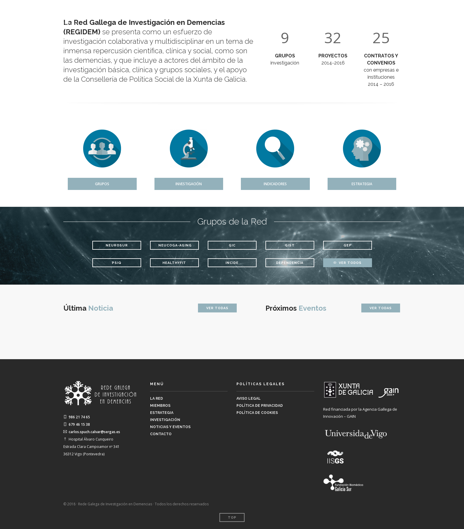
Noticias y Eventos (391, 15)
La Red (241, 15)
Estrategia (310, 15)
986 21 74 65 (76, 417)
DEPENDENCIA (289, 263)
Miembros (273, 15)
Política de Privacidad (259, 406)
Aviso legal (248, 398)
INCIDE (232, 263)
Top (232, 518)
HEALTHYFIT (174, 263)
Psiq (116, 263)
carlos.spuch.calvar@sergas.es (91, 431)
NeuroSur (117, 245)
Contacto (437, 15)
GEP (348, 245)
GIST (290, 245)
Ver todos (347, 263)
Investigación (346, 15)
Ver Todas (217, 308)
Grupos (102, 183)
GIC (232, 245)
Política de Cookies (257, 413)
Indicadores (275, 183)
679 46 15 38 (76, 424)
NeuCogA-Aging (175, 245)
